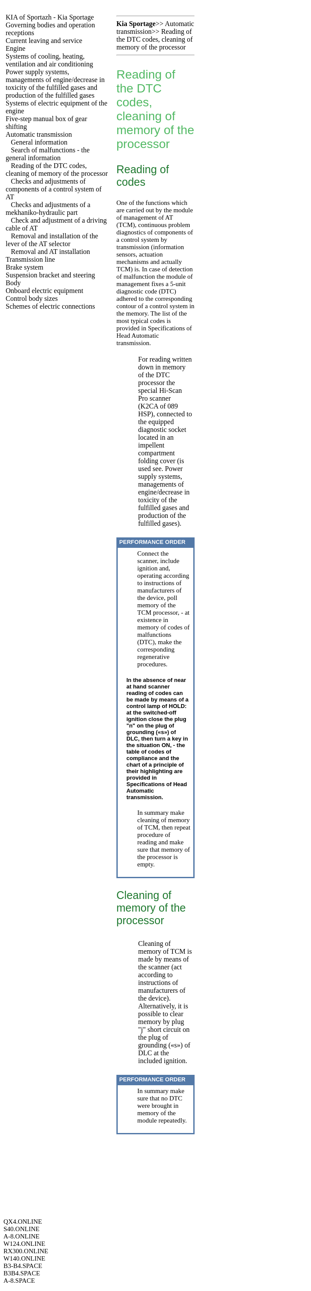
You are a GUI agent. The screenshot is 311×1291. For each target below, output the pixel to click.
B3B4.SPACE (21, 1273)
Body (13, 283)
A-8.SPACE (19, 1280)
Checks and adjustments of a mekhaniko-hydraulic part (48, 208)
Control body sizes (32, 298)
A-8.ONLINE (21, 1236)
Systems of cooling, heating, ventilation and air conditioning (49, 60)
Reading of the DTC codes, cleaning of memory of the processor (57, 169)
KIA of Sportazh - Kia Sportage (50, 17)
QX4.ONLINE (22, 1221)
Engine (15, 48)
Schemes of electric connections (50, 306)
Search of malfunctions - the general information (47, 153)
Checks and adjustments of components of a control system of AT (54, 189)
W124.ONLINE (24, 1243)
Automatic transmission (39, 134)
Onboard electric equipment (44, 290)
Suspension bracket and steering (50, 275)
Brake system (24, 267)
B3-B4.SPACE (22, 1265)
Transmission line (30, 259)
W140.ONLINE (24, 1258)
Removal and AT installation (50, 251)
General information (39, 142)
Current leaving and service (44, 40)
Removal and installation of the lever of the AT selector (52, 239)
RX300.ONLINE (25, 1251)
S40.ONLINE (21, 1228)
